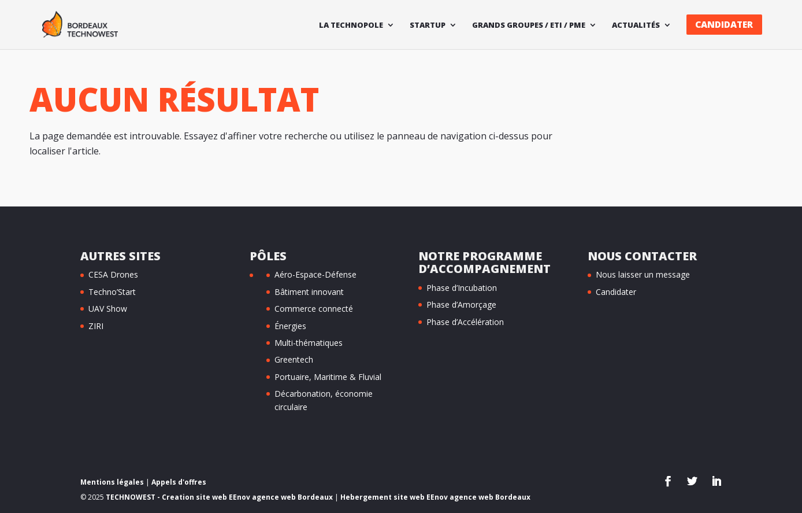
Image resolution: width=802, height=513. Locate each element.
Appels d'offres (178, 482)
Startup (427, 25)
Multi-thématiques (308, 342)
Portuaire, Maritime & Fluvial (327, 376)
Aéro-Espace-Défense (315, 274)
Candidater (724, 25)
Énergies (290, 325)
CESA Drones (113, 274)
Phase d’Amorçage (461, 304)
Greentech (293, 359)
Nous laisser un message (643, 274)
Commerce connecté (313, 308)
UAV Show (107, 308)
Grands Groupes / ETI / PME (528, 25)
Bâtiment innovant (309, 291)
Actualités (636, 25)
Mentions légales (112, 482)
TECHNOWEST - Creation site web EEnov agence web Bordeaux (219, 497)
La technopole (351, 25)
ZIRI (95, 325)
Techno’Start (112, 291)
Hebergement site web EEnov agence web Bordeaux (435, 497)
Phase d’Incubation (461, 287)
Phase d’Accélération (465, 321)
